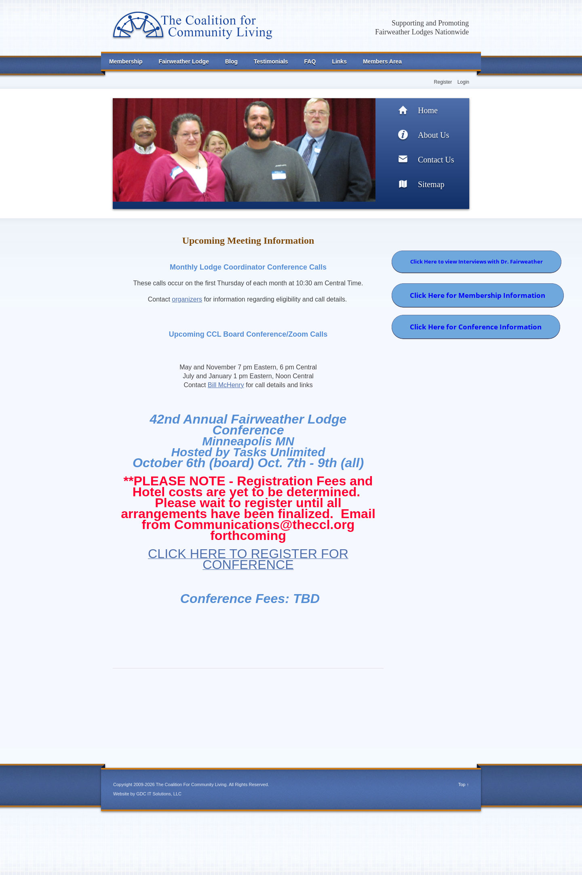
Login (463, 82)
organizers (187, 299)
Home (428, 110)
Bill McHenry (226, 385)
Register (443, 82)
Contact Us (436, 159)
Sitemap (431, 184)
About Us (433, 135)
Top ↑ (463, 784)
